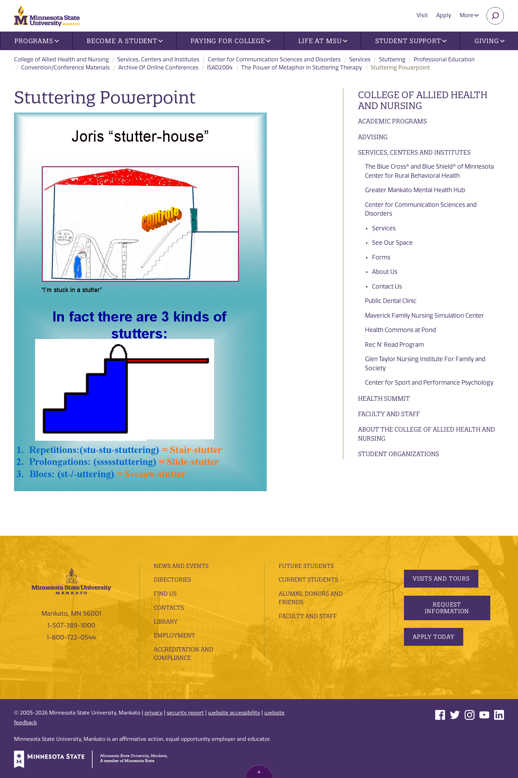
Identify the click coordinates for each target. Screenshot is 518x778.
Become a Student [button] (125, 41)
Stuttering (392, 59)
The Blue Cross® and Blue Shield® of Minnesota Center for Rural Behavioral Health (429, 171)
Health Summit (384, 398)
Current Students (308, 579)
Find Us (165, 593)
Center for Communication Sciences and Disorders (274, 59)
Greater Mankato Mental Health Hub (415, 190)
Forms (381, 257)
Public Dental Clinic (391, 300)
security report (185, 713)
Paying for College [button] (231, 41)
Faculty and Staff (389, 414)
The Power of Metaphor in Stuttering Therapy (301, 67)
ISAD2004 (220, 67)
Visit (422, 15)
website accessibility (234, 713)
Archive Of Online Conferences (158, 67)
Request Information (447, 608)
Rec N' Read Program (394, 344)
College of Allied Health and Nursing (61, 59)
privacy (153, 713)
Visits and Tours (441, 578)
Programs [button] (36, 41)
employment (174, 635)
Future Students (306, 565)
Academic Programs (392, 121)
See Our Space (392, 242)
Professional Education (444, 59)
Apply (443, 15)
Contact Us (387, 286)
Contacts (169, 607)
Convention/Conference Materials (65, 67)
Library (166, 621)
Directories (172, 579)
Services (360, 59)
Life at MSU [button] (322, 41)
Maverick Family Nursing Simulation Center (424, 315)
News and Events (181, 565)
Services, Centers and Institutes (158, 59)
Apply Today (433, 636)
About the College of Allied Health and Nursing (426, 434)
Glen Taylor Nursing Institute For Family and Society (425, 364)
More (469, 15)
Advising (372, 137)
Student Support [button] (411, 41)
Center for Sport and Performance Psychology (429, 382)
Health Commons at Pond (400, 329)
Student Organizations (398, 454)
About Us (384, 271)
